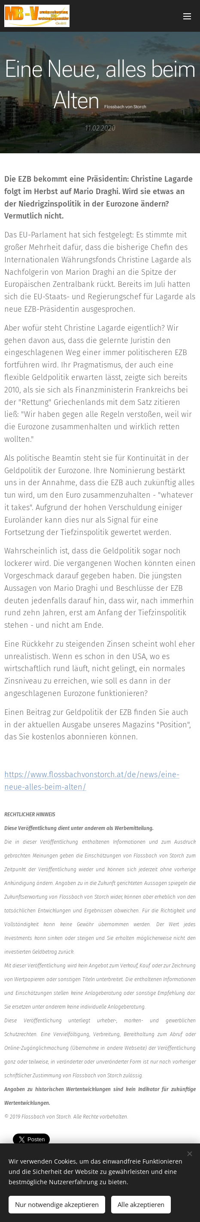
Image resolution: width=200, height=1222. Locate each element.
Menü (187, 16)
